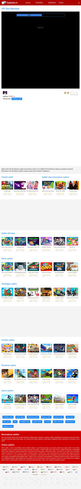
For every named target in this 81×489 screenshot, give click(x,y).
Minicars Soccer (46, 404)
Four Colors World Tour (8, 247)
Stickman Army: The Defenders (36, 298)
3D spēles (47, 421)
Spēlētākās (52, 3)
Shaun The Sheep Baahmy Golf (23, 404)
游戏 (76, 484)
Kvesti (15, 421)
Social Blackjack (59, 272)
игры (6, 479)
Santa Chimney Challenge (49, 191)
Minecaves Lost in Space (34, 247)
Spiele (49, 467)
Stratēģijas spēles (9, 284)
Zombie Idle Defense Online (35, 379)
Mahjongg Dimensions (21, 272)
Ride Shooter (46, 379)
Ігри (43, 469)
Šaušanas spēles (8, 365)
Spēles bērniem (8, 233)
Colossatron (20, 298)
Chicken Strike (73, 191)
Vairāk (61, 3)
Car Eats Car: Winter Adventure (49, 354)
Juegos (40, 467)
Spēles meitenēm (58, 421)
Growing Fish (20, 247)
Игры (23, 467)
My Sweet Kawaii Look (33, 191)
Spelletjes (58, 467)
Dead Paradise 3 (33, 354)
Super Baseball (59, 404)
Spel (12, 469)
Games (6, 467)
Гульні (22, 484)
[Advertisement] (40, 44)
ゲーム (44, 474)
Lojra (62, 472)
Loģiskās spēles (37, 421)
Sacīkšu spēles (7, 340)
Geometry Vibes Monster (21, 191)
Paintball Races (72, 354)
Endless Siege (59, 298)
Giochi (75, 467)
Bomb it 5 (72, 247)
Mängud (26, 472)
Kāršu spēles (7, 258)
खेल (71, 484)
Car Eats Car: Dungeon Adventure (24, 354)
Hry (75, 469)
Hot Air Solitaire (72, 272)
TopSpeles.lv (12, 3)
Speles (35, 472)
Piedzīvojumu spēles (33, 417)
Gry (68, 469)
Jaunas (27, 3)
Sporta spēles (7, 390)
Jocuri (51, 469)
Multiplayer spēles (8, 426)
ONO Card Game (46, 272)
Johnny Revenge (72, 379)
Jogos (31, 467)
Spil (20, 469)
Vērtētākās (39, 3)
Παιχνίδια (66, 484)
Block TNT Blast (60, 191)
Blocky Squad (46, 298)
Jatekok (60, 469)
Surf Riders (7, 404)
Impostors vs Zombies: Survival (62, 379)
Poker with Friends (33, 272)
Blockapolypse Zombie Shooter (23, 379)
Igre (7, 472)
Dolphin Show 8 (46, 247)
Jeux (67, 467)
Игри (70, 472)
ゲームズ (40, 486)
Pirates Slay (7, 191)
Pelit (27, 469)
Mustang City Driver (59, 354)
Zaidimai (44, 472)
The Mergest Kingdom (8, 298)
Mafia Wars (7, 379)
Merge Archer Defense (73, 298)
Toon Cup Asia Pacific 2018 (61, 247)
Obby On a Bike (72, 404)
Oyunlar (54, 472)
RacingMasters (7, 354)
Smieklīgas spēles (17, 99)
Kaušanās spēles (58, 417)
